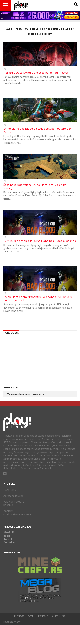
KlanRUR (8, 532)
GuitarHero (10, 542)
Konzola (8, 539)
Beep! (6, 535)
